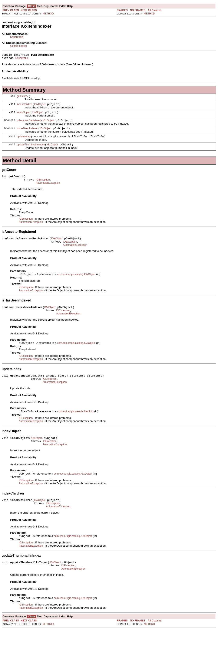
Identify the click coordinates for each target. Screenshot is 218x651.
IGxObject (39, 106)
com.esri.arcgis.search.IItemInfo (75, 426)
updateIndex (24, 141)
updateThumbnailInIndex (31, 150)
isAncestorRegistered (29, 124)
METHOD (48, 13)
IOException (43, 186)
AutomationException (48, 190)
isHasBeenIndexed (27, 132)
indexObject (23, 115)
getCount (22, 98)
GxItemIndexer (18, 45)
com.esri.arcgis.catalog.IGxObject (76, 284)
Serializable (16, 37)
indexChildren (24, 106)
